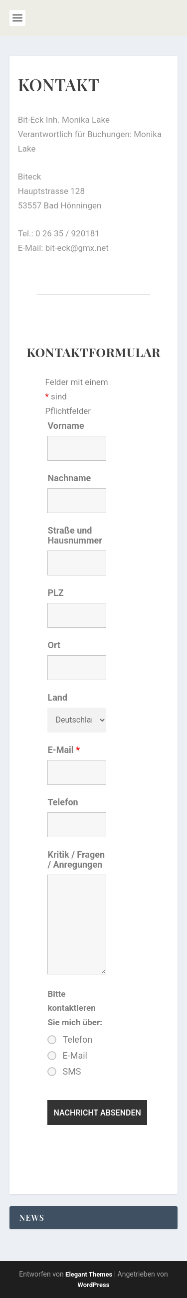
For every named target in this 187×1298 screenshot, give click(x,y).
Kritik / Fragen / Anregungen (76, 859)
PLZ (55, 592)
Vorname (65, 425)
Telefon (62, 802)
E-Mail (63, 749)
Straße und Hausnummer (74, 535)
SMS (71, 1072)
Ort (53, 645)
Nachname (69, 478)
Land (57, 697)
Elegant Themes (88, 1274)
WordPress (94, 1285)
